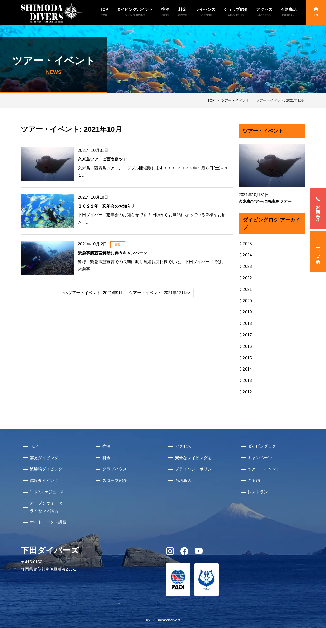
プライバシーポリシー (195, 469)
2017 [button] (245, 335)
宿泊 (106, 446)
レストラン (258, 492)
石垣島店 (183, 480)
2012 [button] (245, 392)
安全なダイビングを (193, 458)
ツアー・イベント (235, 100)
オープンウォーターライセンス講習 (48, 507)
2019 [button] (245, 312)
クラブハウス (114, 469)
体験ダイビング (44, 480)
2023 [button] (245, 266)
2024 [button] (245, 255)
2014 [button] (245, 369)
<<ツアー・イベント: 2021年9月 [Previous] (92, 293)
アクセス (183, 446)
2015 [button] (245, 358)
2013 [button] (245, 380)
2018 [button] (245, 323)
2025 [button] (245, 244)
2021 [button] (245, 289)
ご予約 (318, 251)
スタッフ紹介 (114, 480)
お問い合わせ (318, 209)
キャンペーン (260, 458)
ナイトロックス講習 (48, 522)
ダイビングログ (262, 446)
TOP (211, 100)
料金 (106, 458)
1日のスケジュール (47, 492)
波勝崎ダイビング (46, 469)
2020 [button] (245, 301)
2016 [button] (245, 346)
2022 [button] (245, 278)
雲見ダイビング (44, 458)
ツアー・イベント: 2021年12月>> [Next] (159, 293)
